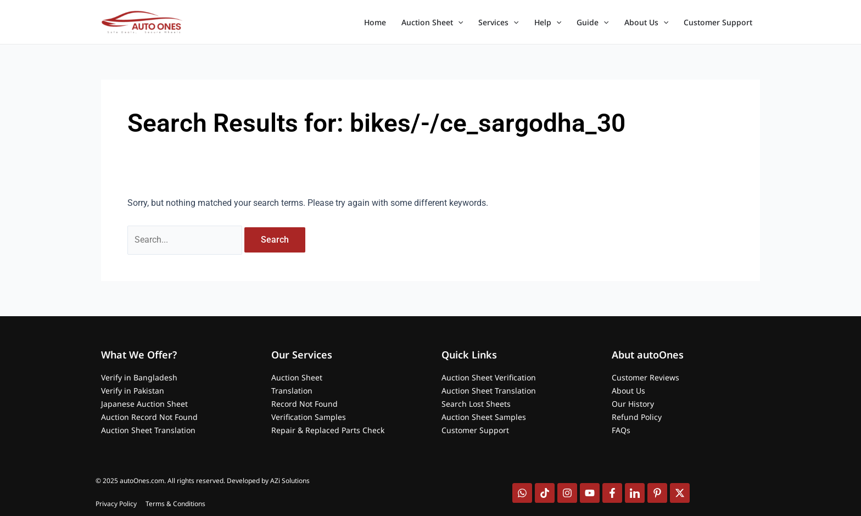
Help (547, 22)
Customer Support (718, 22)
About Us (646, 22)
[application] (458, 22)
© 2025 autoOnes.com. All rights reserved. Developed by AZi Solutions (203, 480)
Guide (592, 22)
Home (375, 22)
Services (498, 22)
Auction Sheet (432, 22)
